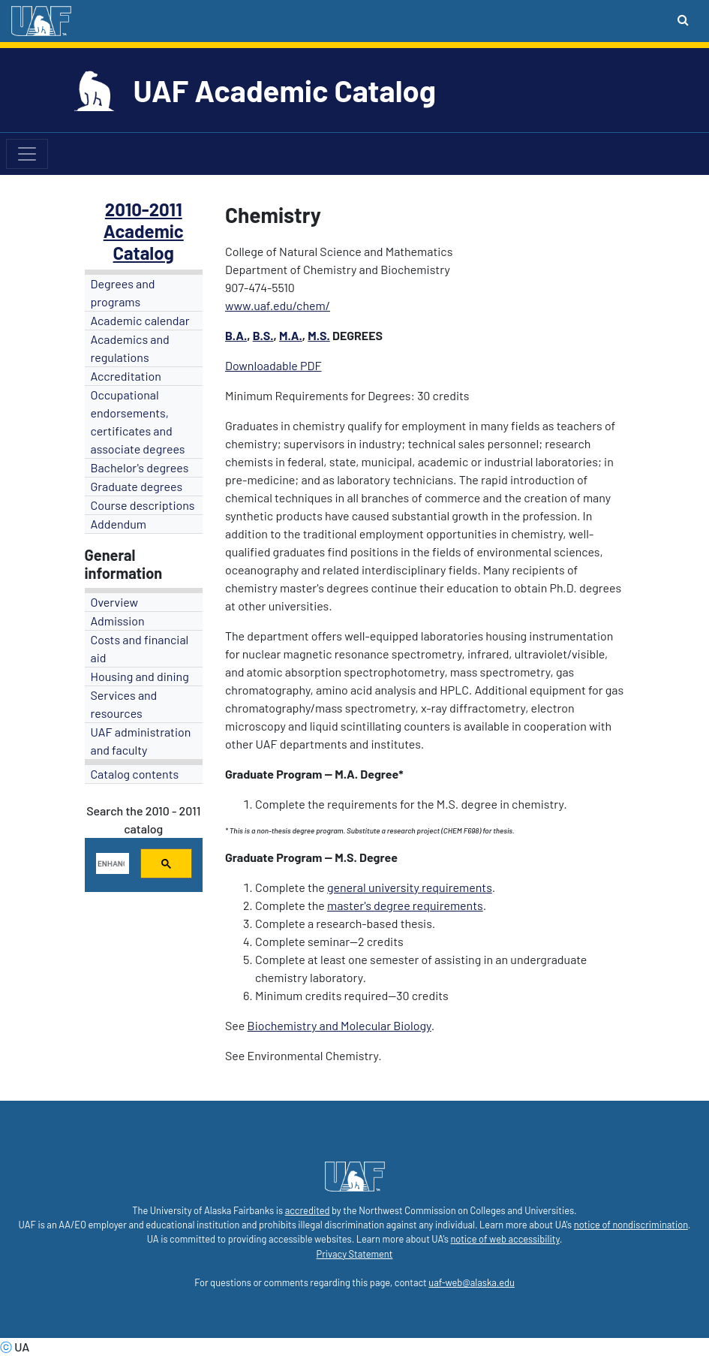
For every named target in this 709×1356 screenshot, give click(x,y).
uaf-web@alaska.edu (471, 1282)
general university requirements (409, 887)
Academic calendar (140, 320)
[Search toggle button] (683, 19)
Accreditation (126, 376)
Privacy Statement (355, 1254)
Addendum (119, 524)
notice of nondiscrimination (631, 1225)
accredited (307, 1210)
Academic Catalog (144, 242)
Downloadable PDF (273, 365)
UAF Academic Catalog (285, 90)
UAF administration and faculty (141, 741)
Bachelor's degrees (140, 467)
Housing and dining (140, 676)
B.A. (236, 335)
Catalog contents (135, 774)
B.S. (263, 335)
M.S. (319, 335)
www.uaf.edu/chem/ (277, 305)
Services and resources (124, 704)
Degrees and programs (123, 292)
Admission (118, 620)
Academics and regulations (130, 348)
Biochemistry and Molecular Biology (339, 1025)
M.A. (290, 335)
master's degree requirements (405, 905)
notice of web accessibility (504, 1239)
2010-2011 (143, 209)
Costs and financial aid (140, 648)
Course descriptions (143, 505)
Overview (115, 602)
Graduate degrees (137, 486)
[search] (111, 863)
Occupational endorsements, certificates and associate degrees (138, 421)
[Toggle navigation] (27, 154)
